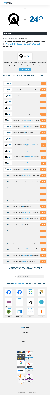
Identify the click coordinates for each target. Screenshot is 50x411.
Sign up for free (25, 69)
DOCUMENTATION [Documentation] (43, 75)
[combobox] (30, 276)
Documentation (7, 33)
